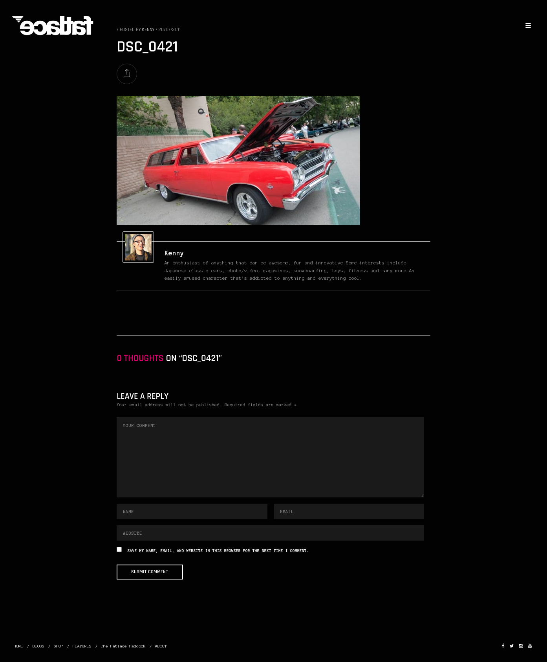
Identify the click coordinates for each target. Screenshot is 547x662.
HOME (18, 646)
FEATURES (82, 646)
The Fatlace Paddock (123, 646)
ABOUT (161, 646)
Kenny (174, 253)
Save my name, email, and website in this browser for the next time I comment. (218, 551)
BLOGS (38, 646)
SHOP (58, 646)
